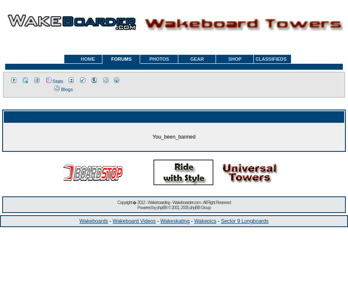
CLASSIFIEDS (271, 59)
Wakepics (205, 221)
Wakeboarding (158, 202)
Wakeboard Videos (134, 221)
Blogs (63, 89)
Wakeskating (174, 221)
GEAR (197, 59)
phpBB (161, 207)
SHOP (234, 59)
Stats (54, 81)
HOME (88, 59)
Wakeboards (93, 221)
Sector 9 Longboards (244, 221)
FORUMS (121, 59)
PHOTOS (159, 59)
